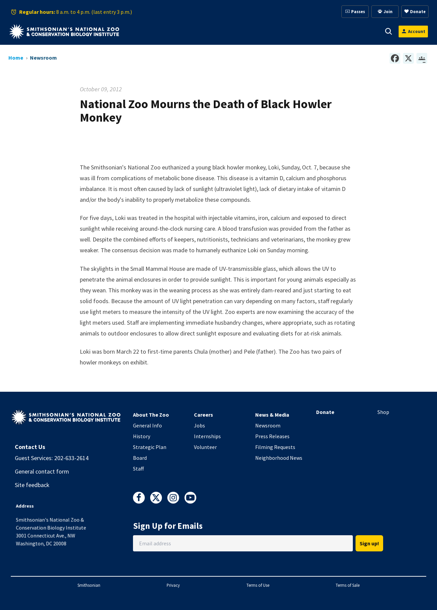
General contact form (42, 471)
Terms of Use (257, 585)
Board (140, 457)
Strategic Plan (149, 447)
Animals (179, 31)
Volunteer (205, 447)
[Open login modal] (413, 31)
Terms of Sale (348, 585)
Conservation (350, 31)
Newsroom (267, 425)
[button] (156, 31)
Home (15, 57)
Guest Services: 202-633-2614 (52, 458)
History (141, 436)
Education (303, 31)
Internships (207, 436)
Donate (325, 412)
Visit (146, 31)
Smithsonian (88, 585)
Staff (138, 468)
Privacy (173, 585)
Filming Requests (275, 447)
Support (216, 31)
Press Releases (272, 436)
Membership (259, 31)
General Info (147, 425)
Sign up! (369, 543)
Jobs (199, 425)
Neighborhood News (278, 457)
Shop (383, 412)
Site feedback (32, 485)
